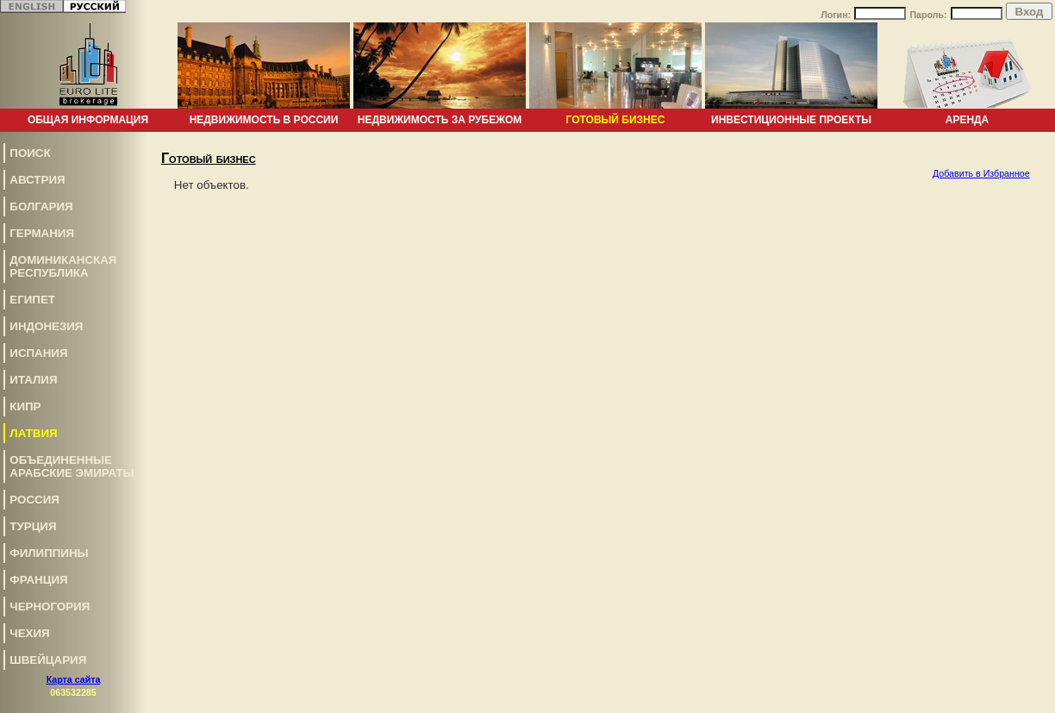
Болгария (40, 206)
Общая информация (88, 120)
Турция (32, 526)
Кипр (25, 406)
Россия (34, 499)
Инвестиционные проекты (791, 120)
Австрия (37, 179)
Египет (32, 299)
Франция (38, 579)
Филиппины (48, 553)
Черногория (49, 606)
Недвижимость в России (264, 120)
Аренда (967, 120)
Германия (41, 233)
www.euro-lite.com (1015, 631)
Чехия (29, 633)
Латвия (33, 433)
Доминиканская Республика (62, 266)
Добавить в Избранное (981, 173)
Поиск (29, 153)
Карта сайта (74, 679)
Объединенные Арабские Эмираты (71, 466)
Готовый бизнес (615, 120)
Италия (33, 379)
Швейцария (47, 660)
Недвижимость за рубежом (439, 120)
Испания (38, 353)
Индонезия (46, 326)
